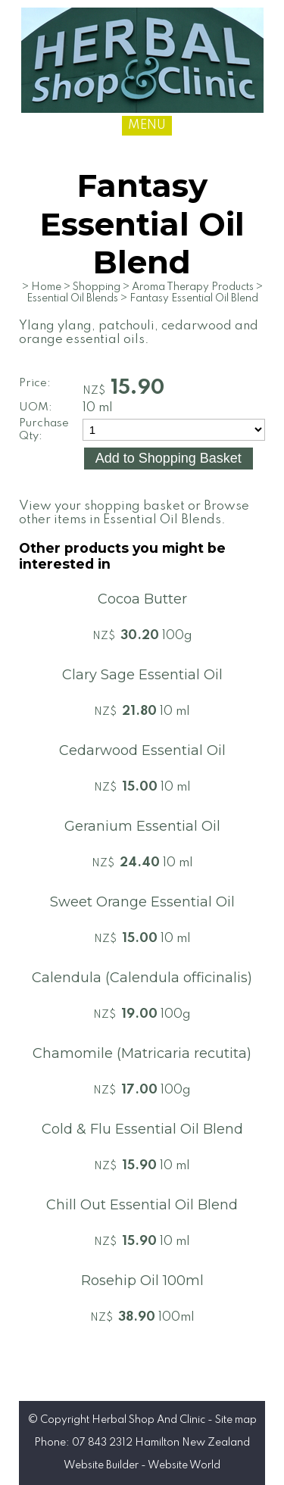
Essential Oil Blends (72, 298)
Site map (236, 1420)
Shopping (96, 287)
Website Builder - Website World (142, 1465)
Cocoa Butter (142, 599)
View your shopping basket (102, 506)
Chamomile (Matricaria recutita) (142, 1053)
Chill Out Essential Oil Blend (142, 1204)
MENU (147, 125)
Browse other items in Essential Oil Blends (134, 513)
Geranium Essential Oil (142, 826)
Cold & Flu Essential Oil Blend (142, 1129)
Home (46, 287)
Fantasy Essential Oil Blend (194, 298)
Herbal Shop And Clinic (148, 1420)
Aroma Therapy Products (193, 287)
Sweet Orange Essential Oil (142, 902)
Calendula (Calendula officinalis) (142, 977)
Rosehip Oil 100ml (142, 1280)
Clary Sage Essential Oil (142, 674)
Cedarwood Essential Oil (142, 750)
